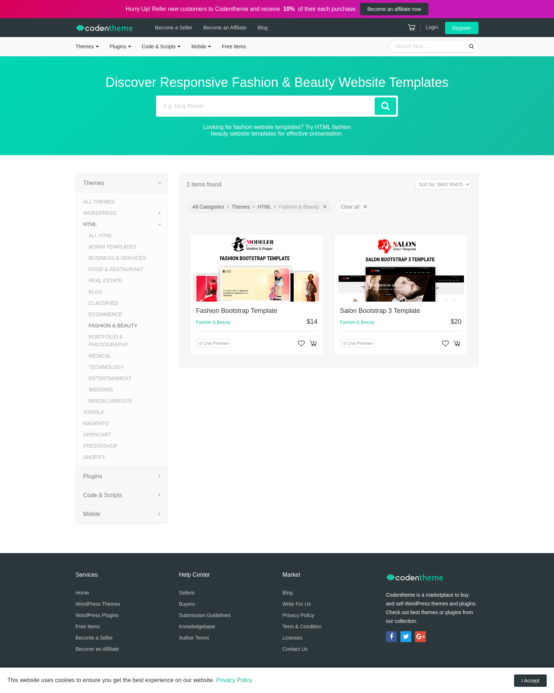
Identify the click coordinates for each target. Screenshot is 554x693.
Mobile (198, 46)
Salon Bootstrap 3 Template (380, 310)
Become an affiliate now (394, 9)
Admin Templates (112, 247)
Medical (100, 356)
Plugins (118, 46)
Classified (103, 303)
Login (432, 27)
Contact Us (294, 649)
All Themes (98, 202)
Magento (96, 423)
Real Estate (105, 280)
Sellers (187, 593)
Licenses (292, 638)
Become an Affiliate (225, 28)
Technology (106, 367)
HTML (90, 224)
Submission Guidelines (205, 615)
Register (461, 28)
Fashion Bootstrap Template (236, 310)
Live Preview (213, 343)
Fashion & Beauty (113, 326)
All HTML (101, 235)
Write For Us (296, 604)
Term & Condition (301, 626)
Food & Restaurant (116, 269)
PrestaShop (100, 446)
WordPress (100, 213)
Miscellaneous (110, 401)
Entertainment (110, 378)
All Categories (208, 207)
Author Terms (194, 638)
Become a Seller (173, 28)
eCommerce (105, 314)
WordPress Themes (98, 604)
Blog (262, 28)
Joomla (93, 412)
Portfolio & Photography (108, 340)
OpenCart (97, 435)
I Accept (530, 681)
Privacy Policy (298, 615)
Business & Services (117, 258)
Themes (85, 46)
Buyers (187, 604)
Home (82, 593)
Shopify (94, 457)
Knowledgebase (197, 626)
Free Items (234, 46)
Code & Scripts (159, 46)
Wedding (101, 389)
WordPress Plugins (97, 615)
